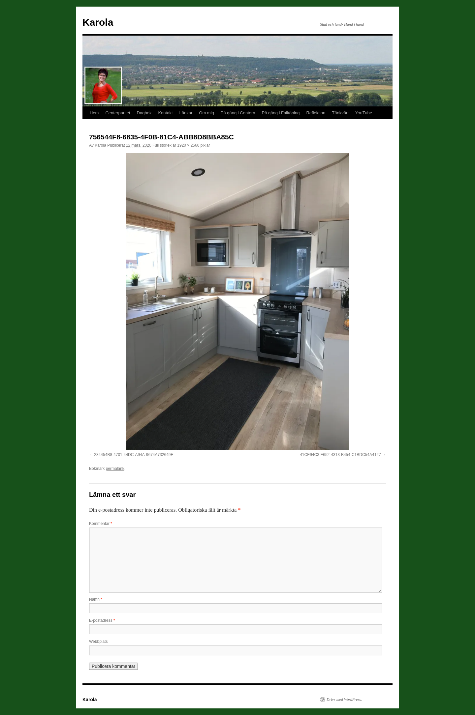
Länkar (186, 112)
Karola (97, 22)
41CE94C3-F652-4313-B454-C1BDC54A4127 (340, 454)
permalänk (115, 468)
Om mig (206, 112)
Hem (94, 112)
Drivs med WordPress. (344, 699)
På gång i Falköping (281, 112)
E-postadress (102, 620)
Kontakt (165, 112)
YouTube (363, 112)
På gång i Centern (238, 112)
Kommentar (100, 523)
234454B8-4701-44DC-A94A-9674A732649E (133, 454)
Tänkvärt (340, 112)
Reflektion (315, 112)
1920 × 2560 (188, 145)
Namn (95, 599)
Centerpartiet (117, 112)
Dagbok (144, 112)
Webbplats (98, 641)
